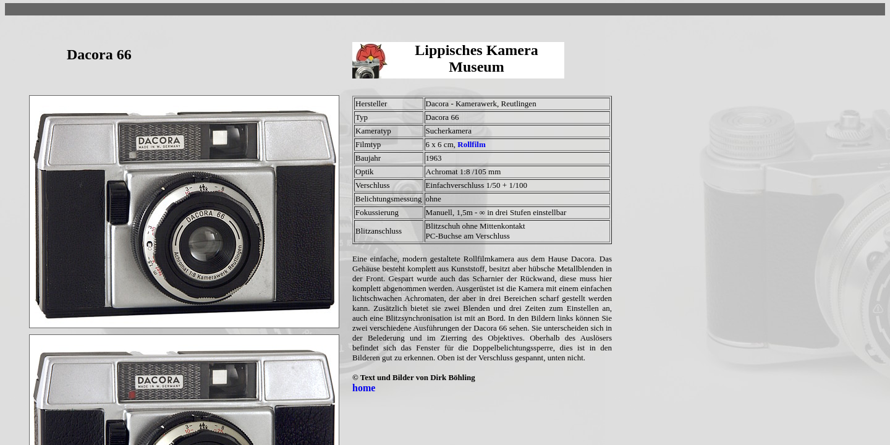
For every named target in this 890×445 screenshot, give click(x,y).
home (363, 388)
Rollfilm (471, 144)
